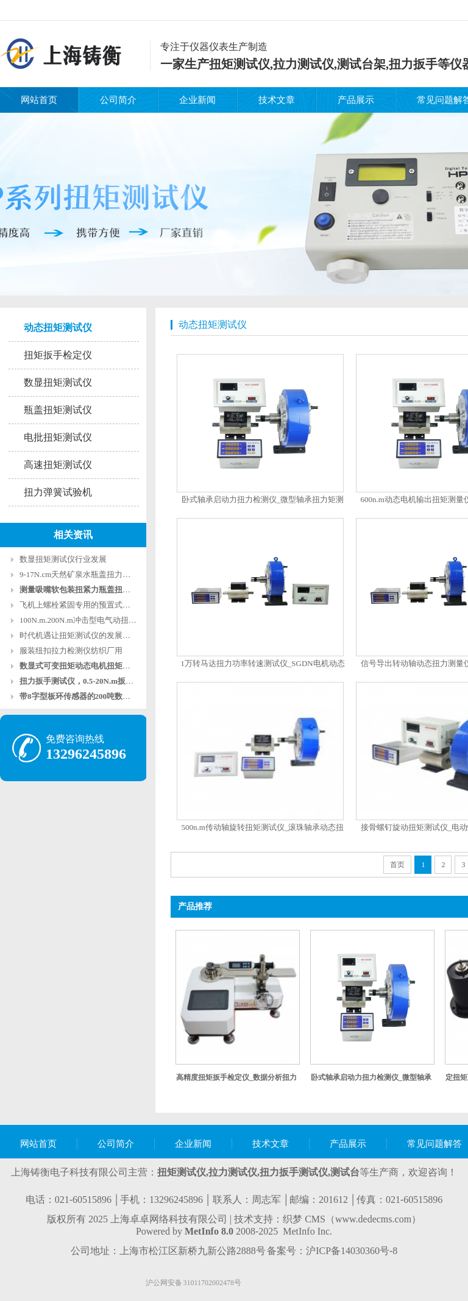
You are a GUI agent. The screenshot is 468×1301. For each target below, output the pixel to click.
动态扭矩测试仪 (58, 327)
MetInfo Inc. (307, 1231)
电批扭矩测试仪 (58, 437)
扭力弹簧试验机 (58, 492)
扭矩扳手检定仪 (58, 355)
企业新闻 (197, 100)
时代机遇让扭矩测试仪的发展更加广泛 (87, 635)
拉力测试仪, (234, 1172)
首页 (397, 864)
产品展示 (356, 100)
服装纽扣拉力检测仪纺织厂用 (71, 650)
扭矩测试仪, (182, 1172)
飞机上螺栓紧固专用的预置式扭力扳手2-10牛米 (102, 604)
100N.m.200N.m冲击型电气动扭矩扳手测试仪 (98, 620)
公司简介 (118, 100)
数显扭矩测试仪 (58, 382)
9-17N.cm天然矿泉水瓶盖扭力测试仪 (83, 574)
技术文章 (276, 100)
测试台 (345, 1172)
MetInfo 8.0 (209, 1231)
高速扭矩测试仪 (58, 464)
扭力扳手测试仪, (295, 1172)
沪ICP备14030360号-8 (351, 1251)
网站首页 (39, 100)
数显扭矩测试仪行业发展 (63, 559)
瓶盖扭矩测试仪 (58, 410)
